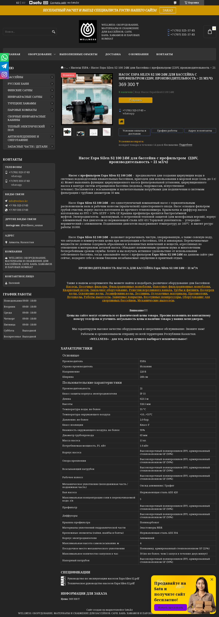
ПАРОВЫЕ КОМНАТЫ (22, 110)
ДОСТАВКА (113, 54)
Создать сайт (58, 2)
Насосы (71, 286)
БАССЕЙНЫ (15, 77)
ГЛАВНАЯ (13, 54)
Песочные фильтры (93, 286)
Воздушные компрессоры (162, 297)
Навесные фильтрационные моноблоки (181, 286)
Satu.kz (129, 609)
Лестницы (142, 293)
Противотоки (197, 293)
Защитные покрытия (127, 297)
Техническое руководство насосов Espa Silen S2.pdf (101, 583)
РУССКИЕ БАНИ (18, 83)
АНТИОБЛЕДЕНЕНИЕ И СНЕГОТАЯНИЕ (23, 138)
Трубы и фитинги (186, 290)
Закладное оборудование (108, 290)
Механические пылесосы (155, 300)
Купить (137, 100)
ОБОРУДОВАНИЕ (40, 54)
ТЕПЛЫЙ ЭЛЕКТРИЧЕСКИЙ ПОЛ (26, 128)
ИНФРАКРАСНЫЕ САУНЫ (25, 97)
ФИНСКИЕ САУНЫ (20, 90)
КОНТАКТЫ (164, 54)
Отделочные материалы (169, 293)
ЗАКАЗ (168, 10)
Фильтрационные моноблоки (130, 286)
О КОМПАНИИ (139, 54)
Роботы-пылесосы (97, 297)
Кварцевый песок (76, 290)
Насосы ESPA (79, 67)
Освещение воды (90, 293)
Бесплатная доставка (121, 121)
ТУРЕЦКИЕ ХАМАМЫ (22, 103)
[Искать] (53, 32)
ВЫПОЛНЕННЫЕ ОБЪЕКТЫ (78, 54)
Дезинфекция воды (119, 293)
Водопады (74, 297)
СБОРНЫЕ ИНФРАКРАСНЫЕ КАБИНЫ (27, 118)
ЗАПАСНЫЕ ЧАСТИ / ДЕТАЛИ (27, 146)
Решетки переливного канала (150, 290)
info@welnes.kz (18, 200)
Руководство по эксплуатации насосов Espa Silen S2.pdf (103, 578)
